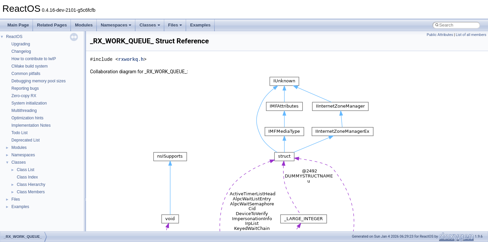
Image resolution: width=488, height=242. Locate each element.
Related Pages (52, 25)
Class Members (31, 192)
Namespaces (116, 25)
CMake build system (29, 66)
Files (175, 25)
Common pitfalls (25, 73)
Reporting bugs (25, 88)
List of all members (471, 35)
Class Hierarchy (31, 184)
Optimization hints (27, 118)
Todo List (19, 132)
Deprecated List (25, 140)
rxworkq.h (131, 59)
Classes (149, 25)
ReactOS (14, 36)
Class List (25, 169)
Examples (200, 25)
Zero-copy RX (23, 95)
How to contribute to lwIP (33, 58)
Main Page (18, 25)
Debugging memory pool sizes (38, 81)
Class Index (27, 177)
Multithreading (24, 110)
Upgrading (20, 44)
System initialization (29, 103)
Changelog (21, 51)
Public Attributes (440, 35)
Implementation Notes (31, 125)
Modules (84, 25)
